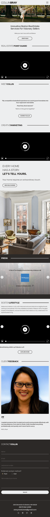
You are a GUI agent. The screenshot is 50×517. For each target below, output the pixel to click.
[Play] (2, 77)
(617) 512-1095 (25, 507)
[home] (9, 2)
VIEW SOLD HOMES (9, 185)
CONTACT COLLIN (25, 115)
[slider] (25, 77)
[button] (47, 2)
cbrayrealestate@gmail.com (25, 510)
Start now (25, 38)
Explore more (25, 352)
